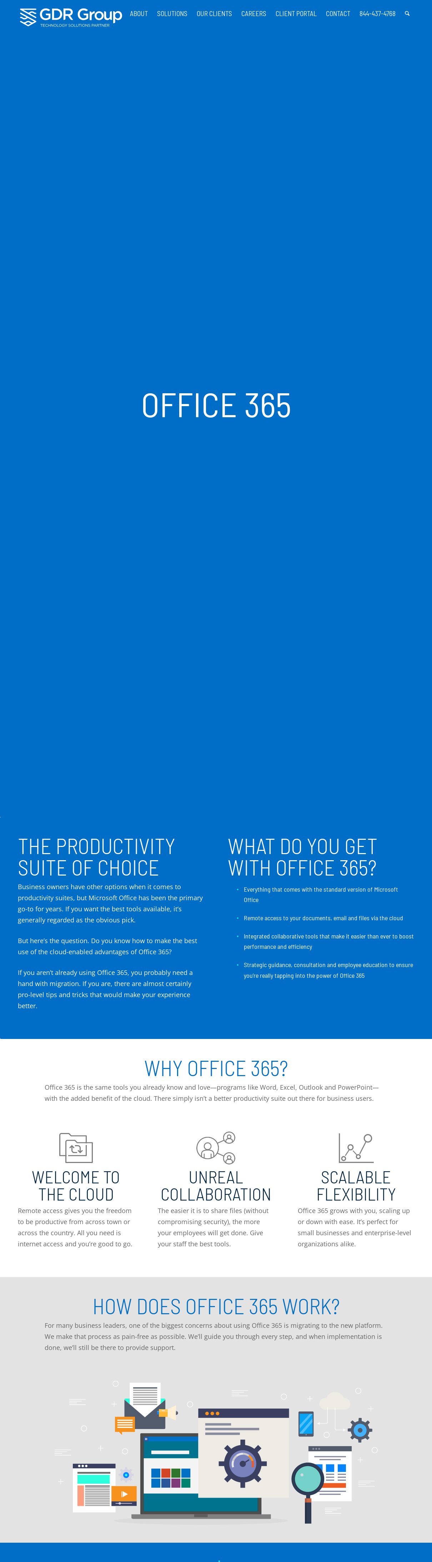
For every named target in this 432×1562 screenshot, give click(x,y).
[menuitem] (138, 10)
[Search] (407, 10)
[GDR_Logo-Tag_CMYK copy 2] (71, 17)
